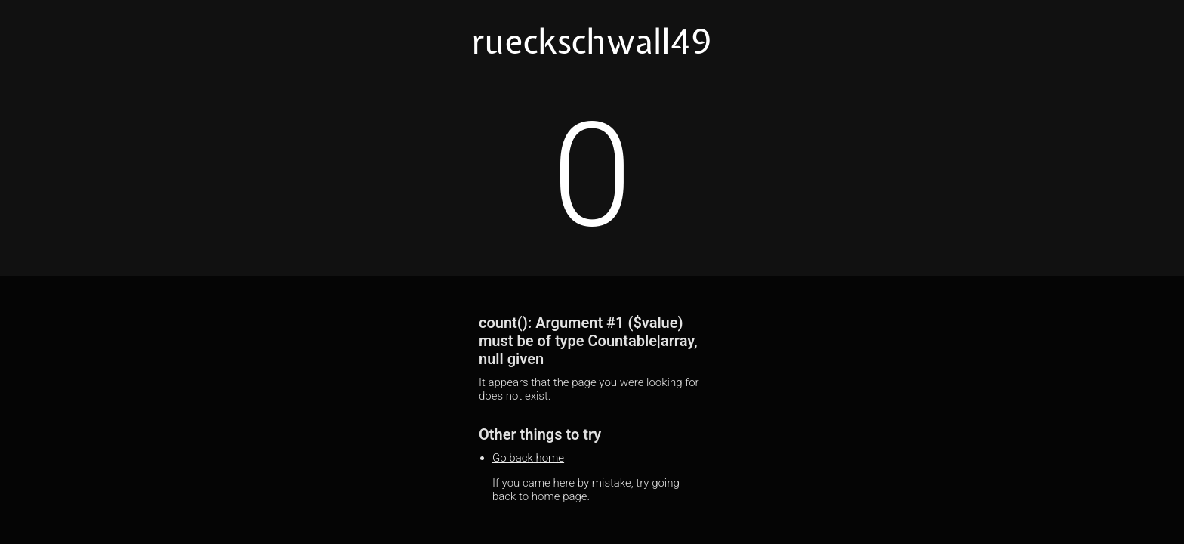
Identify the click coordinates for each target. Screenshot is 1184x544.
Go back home (528, 458)
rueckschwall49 (591, 41)
